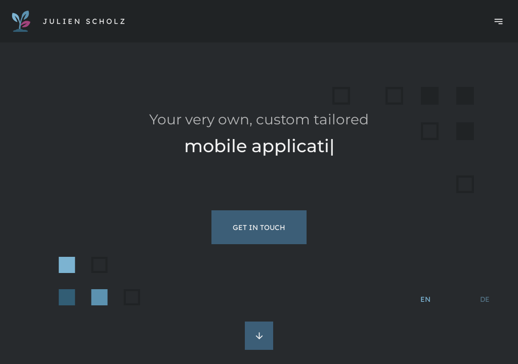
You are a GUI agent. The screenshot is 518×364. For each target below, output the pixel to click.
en (425, 299)
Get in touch (259, 227)
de (485, 299)
